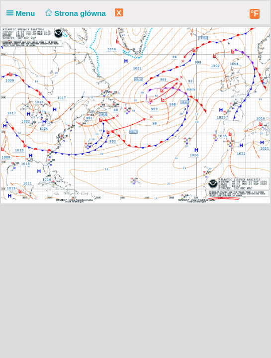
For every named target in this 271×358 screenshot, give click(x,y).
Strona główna (74, 13)
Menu (22, 13)
